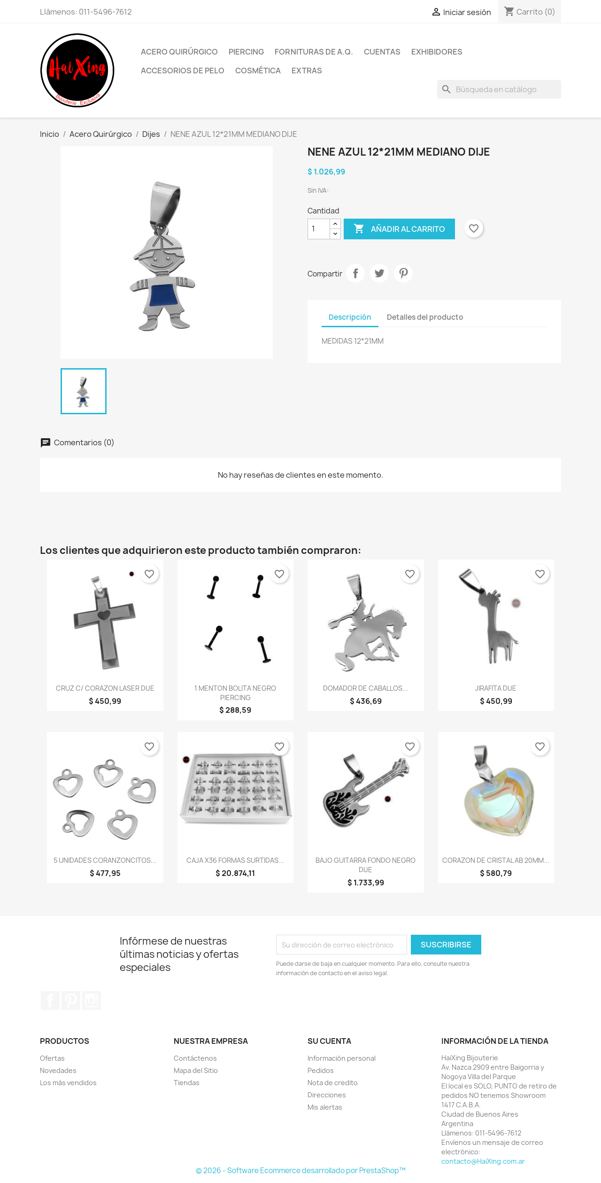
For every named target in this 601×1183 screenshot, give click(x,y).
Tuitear (379, 273)
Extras (307, 70)
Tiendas (187, 1082)
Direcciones (327, 1094)
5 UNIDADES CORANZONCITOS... (105, 860)
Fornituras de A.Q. (314, 52)
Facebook (50, 1000)
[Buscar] (499, 89)
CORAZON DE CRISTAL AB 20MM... (495, 860)
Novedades (58, 1070)
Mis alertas (325, 1107)
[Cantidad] (319, 229)
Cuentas (382, 52)
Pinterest (403, 273)
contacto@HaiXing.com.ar (483, 1161)
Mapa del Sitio (196, 1070)
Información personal (342, 1058)
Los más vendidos (68, 1082)
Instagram (91, 1000)
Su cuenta (329, 1041)
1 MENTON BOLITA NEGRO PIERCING (235, 693)
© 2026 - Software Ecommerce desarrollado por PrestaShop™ (301, 1170)
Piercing (246, 52)
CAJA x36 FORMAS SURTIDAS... (235, 860)
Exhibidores (436, 52)
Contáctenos (195, 1058)
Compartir (355, 273)
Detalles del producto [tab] (425, 317)
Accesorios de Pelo (182, 70)
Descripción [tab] (350, 317)
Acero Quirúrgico (179, 52)
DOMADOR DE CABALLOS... (365, 688)
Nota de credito (333, 1082)
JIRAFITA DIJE (495, 688)
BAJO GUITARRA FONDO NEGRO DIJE (366, 865)
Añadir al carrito (399, 229)
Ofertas (52, 1058)
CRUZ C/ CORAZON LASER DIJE (105, 688)
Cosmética (258, 70)
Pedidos (321, 1070)
